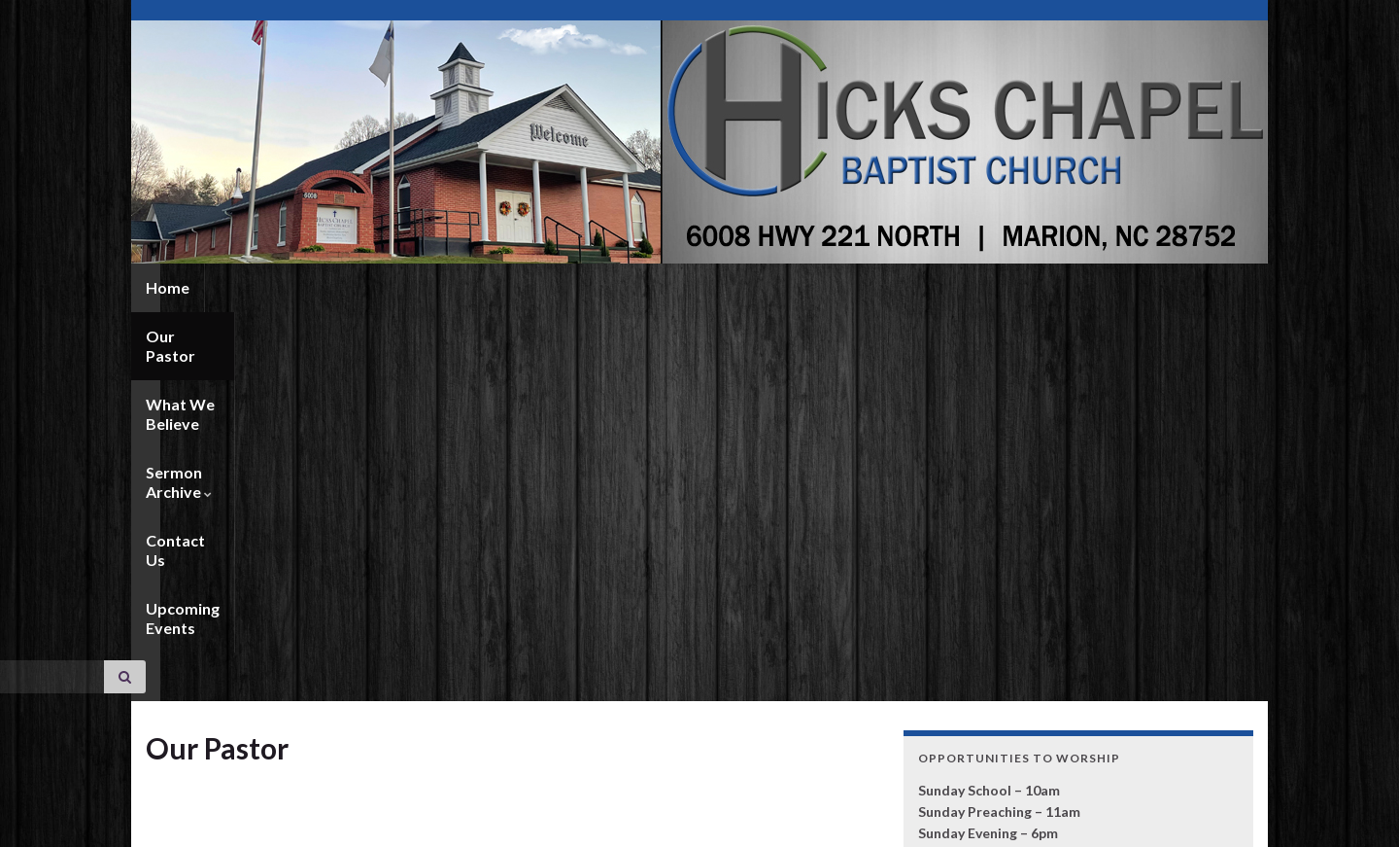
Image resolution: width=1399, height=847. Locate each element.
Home (167, 287)
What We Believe (394, 287)
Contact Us (683, 287)
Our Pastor (260, 287)
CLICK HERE (957, 713)
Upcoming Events (817, 287)
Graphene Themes (280, 823)
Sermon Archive (549, 287)
